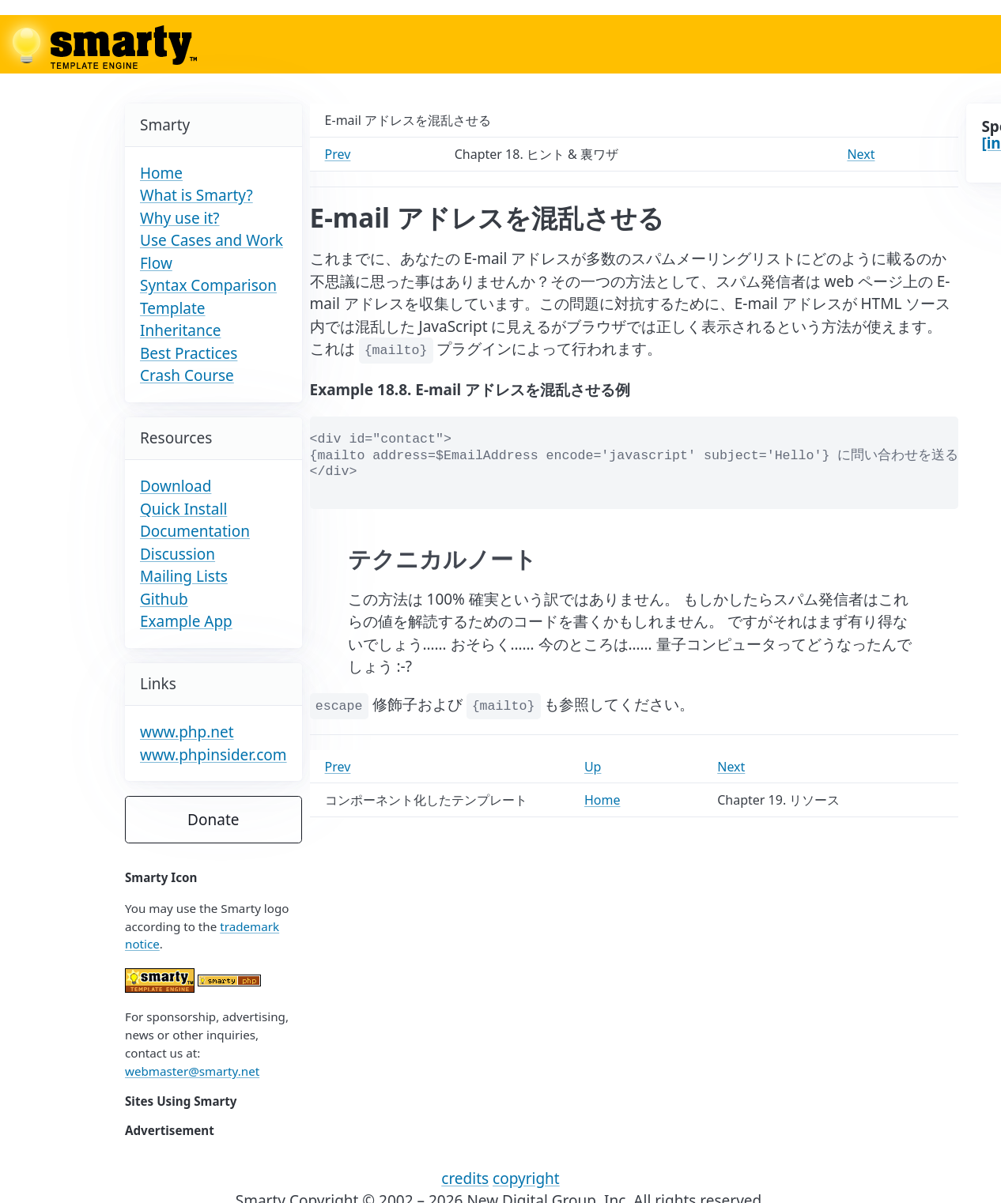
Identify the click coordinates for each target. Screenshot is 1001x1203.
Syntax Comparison (208, 285)
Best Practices (188, 353)
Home (161, 173)
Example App (186, 621)
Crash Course (187, 375)
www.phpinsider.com (213, 755)
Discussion (177, 554)
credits (465, 1178)
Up (593, 766)
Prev (338, 154)
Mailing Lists (184, 576)
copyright (526, 1178)
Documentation (195, 531)
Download (175, 486)
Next (860, 154)
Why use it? (180, 218)
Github (164, 599)
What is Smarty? (196, 195)
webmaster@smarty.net (192, 1071)
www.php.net (187, 732)
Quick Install (183, 509)
